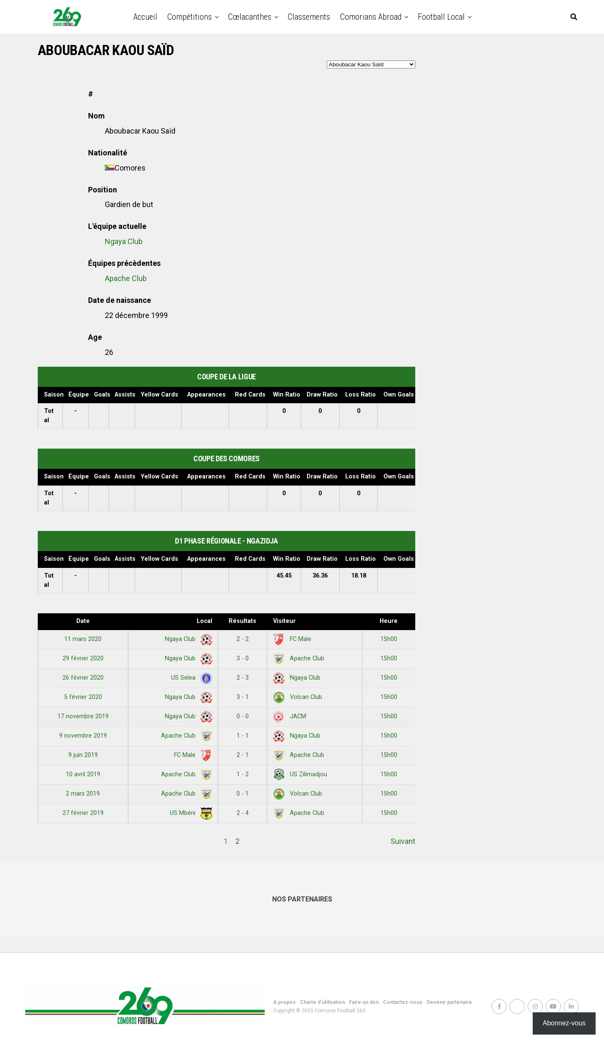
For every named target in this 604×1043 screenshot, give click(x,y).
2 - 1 (243, 755)
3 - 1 (243, 697)
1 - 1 (243, 735)
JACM (289, 716)
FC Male (292, 639)
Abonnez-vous (564, 1023)
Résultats (242, 621)
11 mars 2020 (83, 639)
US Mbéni (189, 813)
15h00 (388, 639)
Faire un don (364, 1002)
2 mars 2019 (83, 793)
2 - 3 (243, 677)
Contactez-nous (402, 1002)
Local (204, 621)
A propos (284, 1002)
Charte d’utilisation (322, 1002)
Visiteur (284, 621)
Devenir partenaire (449, 1002)
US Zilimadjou (300, 774)
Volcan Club (297, 697)
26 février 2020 (83, 677)
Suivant (403, 841)
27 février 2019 (83, 813)
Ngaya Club (124, 241)
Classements (309, 17)
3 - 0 (243, 658)
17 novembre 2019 (83, 716)
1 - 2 (243, 774)
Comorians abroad (370, 17)
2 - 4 (243, 813)
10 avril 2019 (83, 774)
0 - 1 (243, 793)
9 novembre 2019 (83, 735)
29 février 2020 (83, 658)
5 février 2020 (83, 697)
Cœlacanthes (249, 17)
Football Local (441, 17)
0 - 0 (243, 716)
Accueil (145, 17)
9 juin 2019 (83, 755)
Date (83, 621)
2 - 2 (243, 639)
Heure (389, 621)
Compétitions (189, 17)
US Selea (190, 677)
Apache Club (126, 278)
